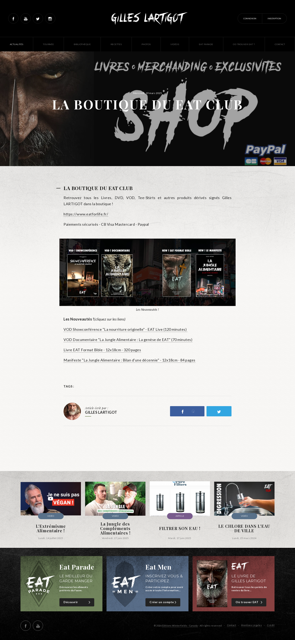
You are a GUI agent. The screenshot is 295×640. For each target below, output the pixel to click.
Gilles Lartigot (147, 18)
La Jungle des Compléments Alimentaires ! (115, 528)
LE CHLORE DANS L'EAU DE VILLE (244, 528)
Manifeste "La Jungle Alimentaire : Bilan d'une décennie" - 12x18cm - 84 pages (129, 360)
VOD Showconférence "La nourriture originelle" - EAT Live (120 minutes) (125, 329)
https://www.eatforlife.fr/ (86, 214)
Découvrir (77, 602)
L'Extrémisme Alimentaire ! (51, 528)
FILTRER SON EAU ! (179, 528)
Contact (231, 625)
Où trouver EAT (249, 602)
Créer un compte (163, 602)
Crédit (271, 625)
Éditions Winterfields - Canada (180, 625)
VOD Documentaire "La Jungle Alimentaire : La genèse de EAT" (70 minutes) (128, 339)
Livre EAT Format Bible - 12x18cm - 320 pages (102, 350)
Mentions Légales (251, 625)
